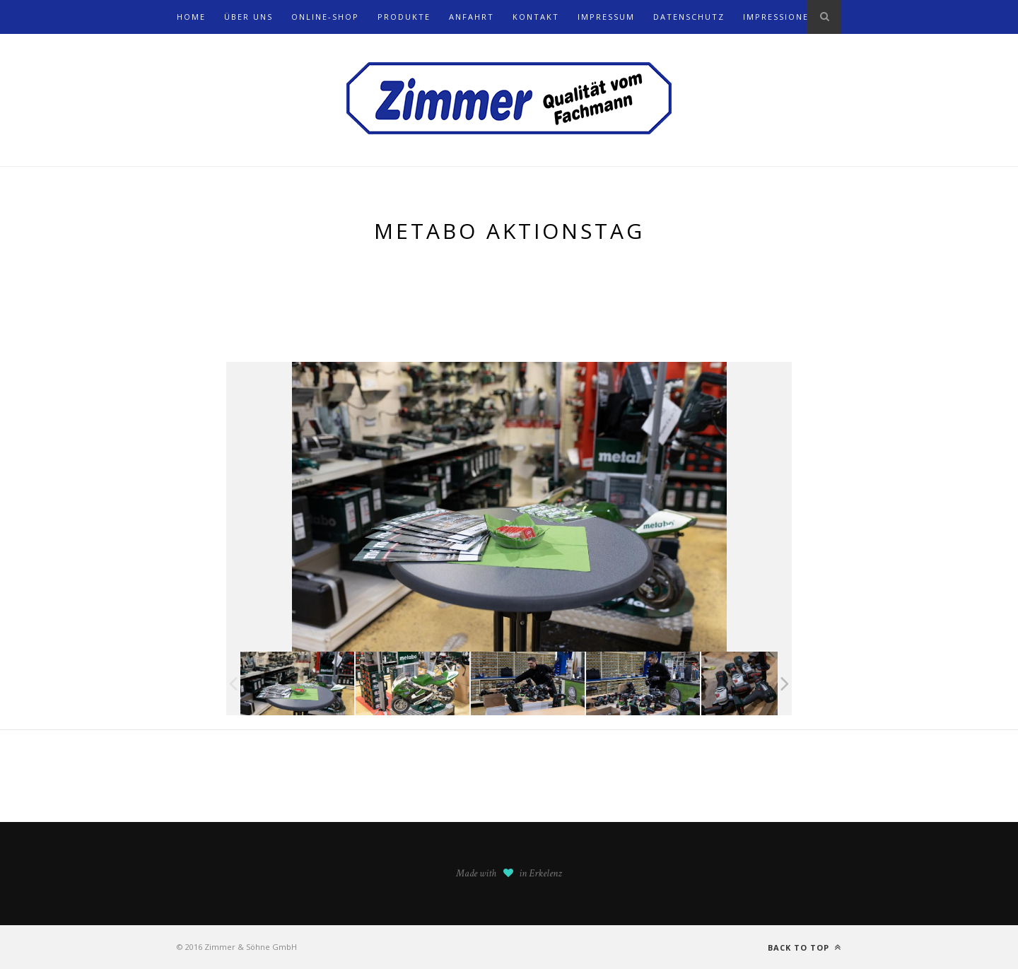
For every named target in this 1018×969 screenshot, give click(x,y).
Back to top (804, 947)
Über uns (248, 16)
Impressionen (779, 16)
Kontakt (536, 16)
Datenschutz (689, 16)
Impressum (606, 16)
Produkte (404, 16)
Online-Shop (325, 16)
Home (191, 16)
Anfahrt (471, 16)
